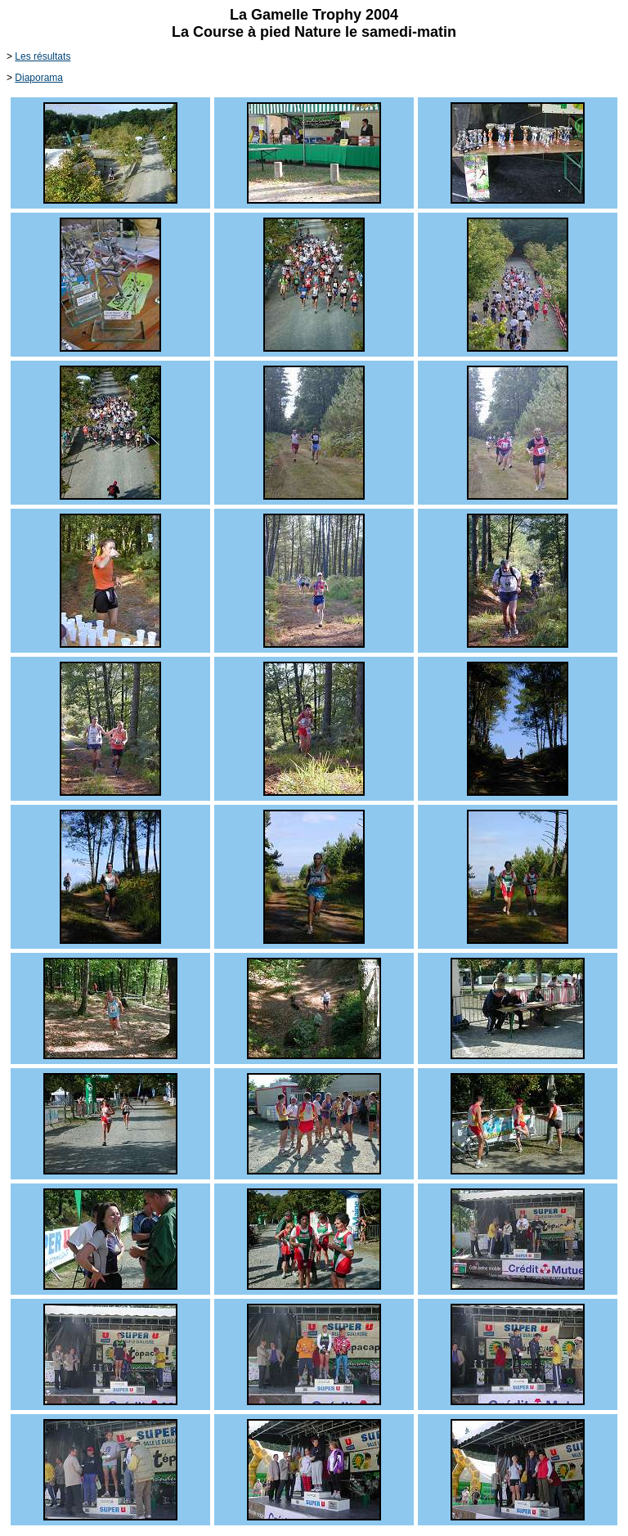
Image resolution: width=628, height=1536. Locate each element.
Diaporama (39, 77)
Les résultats (42, 56)
